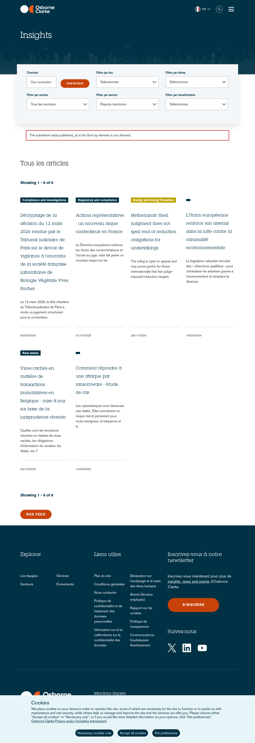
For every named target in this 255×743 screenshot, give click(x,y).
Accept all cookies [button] (133, 733)
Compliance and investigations (44, 200)
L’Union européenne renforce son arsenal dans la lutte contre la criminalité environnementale (209, 232)
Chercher (32, 72)
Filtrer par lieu (104, 72)
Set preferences (166, 733)
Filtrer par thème (175, 72)
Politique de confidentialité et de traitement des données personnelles (108, 611)
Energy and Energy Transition (153, 200)
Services (62, 576)
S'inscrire (193, 605)
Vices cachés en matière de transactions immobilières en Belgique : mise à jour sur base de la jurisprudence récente (43, 393)
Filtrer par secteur (37, 95)
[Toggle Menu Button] (231, 9)
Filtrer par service (106, 95)
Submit (75, 83)
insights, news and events (188, 581)
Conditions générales (109, 584)
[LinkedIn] (186, 648)
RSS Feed (36, 514)
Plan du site (102, 576)
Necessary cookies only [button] (94, 733)
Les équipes (29, 576)
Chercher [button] (219, 9)
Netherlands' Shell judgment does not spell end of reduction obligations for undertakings (153, 232)
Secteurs (26, 584)
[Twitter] (172, 648)
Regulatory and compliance (97, 200)
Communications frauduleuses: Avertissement (142, 640)
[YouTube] (202, 648)
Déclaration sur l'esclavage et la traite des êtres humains (145, 581)
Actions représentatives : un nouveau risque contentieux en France (100, 224)
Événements (65, 584)
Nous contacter (105, 593)
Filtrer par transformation (180, 95)
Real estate (30, 353)
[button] (202, 9)
